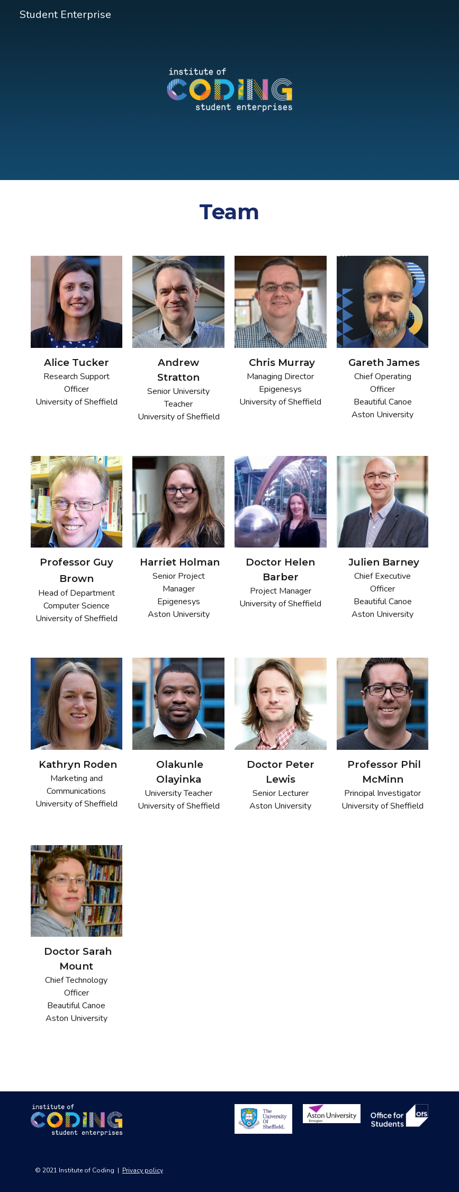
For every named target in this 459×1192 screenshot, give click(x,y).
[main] (229, 211)
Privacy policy (142, 1170)
